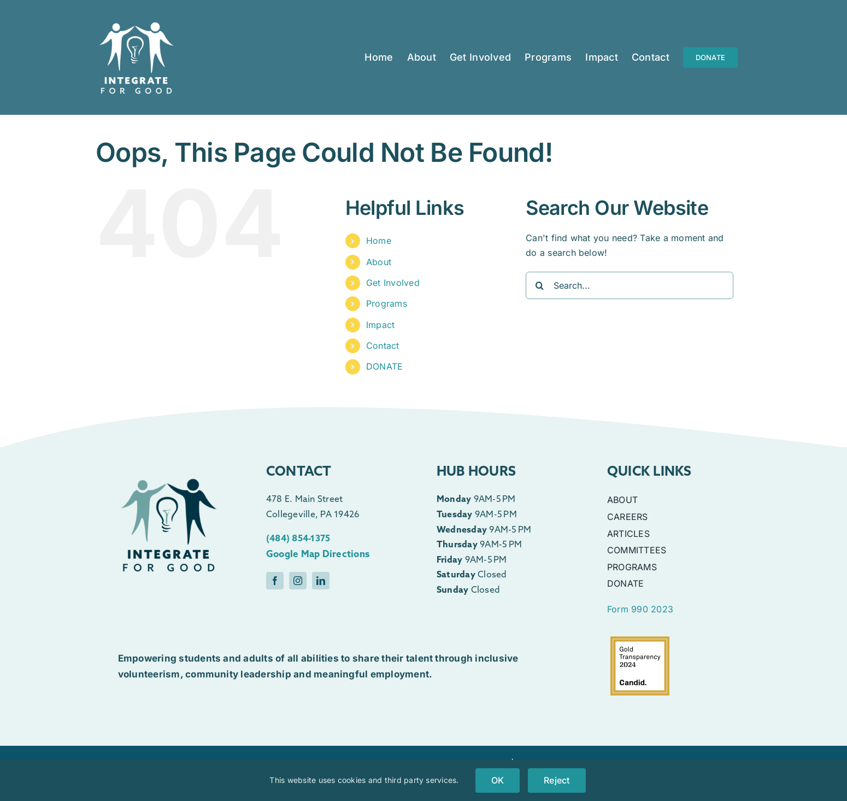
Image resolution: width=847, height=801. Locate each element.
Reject (556, 780)
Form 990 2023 (640, 609)
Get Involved (393, 282)
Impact (380, 324)
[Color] (168, 451)
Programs (386, 303)
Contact (382, 345)
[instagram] (298, 580)
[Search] (539, 285)
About (378, 261)
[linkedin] (321, 580)
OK (497, 780)
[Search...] (629, 285)
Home (378, 240)
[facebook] (275, 580)
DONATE (384, 366)
